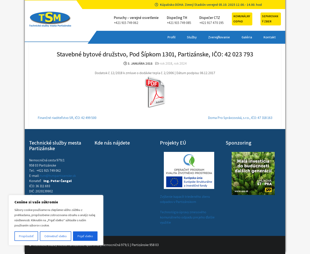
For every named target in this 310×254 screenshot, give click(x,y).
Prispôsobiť (26, 236)
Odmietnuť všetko (55, 236)
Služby (127, 37)
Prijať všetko (85, 236)
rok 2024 (180, 63)
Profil (107, 37)
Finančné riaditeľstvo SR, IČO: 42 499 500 (67, 117)
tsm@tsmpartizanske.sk (58, 175)
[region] (56, 220)
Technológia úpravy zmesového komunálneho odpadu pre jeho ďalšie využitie (187, 217)
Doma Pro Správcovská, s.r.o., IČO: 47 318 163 (240, 117)
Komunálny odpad (241, 18)
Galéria (182, 37)
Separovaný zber (270, 18)
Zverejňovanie (155, 37)
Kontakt (205, 37)
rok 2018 (166, 63)
